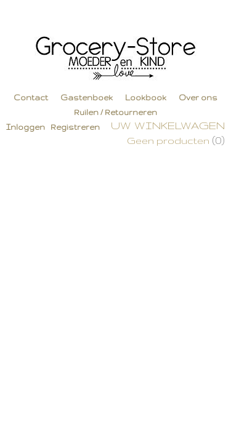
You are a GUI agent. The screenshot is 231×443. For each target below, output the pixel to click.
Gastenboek (86, 98)
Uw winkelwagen (168, 125)
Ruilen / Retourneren (115, 112)
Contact (31, 98)
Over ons (198, 98)
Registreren (75, 127)
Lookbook (145, 98)
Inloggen (25, 127)
